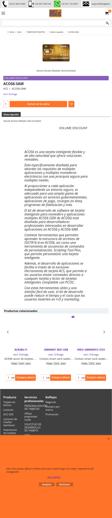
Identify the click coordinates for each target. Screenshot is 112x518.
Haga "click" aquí (21, 363)
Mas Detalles (54, 477)
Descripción (11, 114)
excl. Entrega (10, 94)
